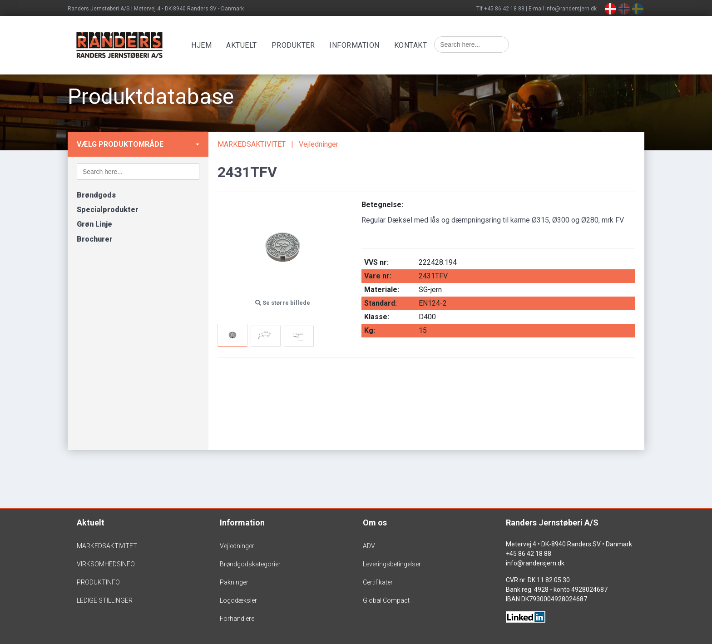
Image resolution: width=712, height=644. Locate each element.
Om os (375, 522)
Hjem (203, 45)
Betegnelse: (382, 204)
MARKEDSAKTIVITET (252, 144)
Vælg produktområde (120, 144)
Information (356, 45)
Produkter (295, 45)
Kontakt (412, 45)
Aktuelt (243, 45)
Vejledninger (318, 144)
